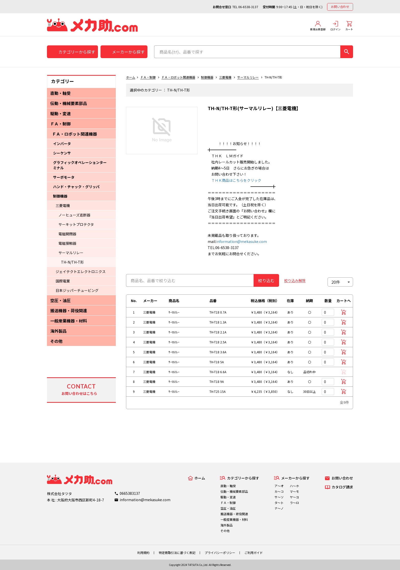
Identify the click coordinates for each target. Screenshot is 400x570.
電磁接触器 (67, 243)
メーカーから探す (128, 52)
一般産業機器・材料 (68, 321)
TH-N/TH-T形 (72, 262)
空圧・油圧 (60, 300)
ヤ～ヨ (294, 497)
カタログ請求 (342, 486)
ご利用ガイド (253, 552)
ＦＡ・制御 (60, 124)
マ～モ (294, 491)
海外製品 (58, 331)
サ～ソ (279, 497)
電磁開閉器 (67, 233)
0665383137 (130, 493)
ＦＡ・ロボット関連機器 (74, 134)
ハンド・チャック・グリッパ (76, 186)
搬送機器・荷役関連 (68, 310)
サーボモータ (63, 177)
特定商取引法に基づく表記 (177, 552)
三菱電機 (63, 205)
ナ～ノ (279, 508)
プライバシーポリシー (220, 552)
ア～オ (279, 486)
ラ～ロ (294, 502)
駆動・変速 (60, 113)
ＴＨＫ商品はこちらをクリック (234, 180)
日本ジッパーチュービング (77, 290)
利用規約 (143, 552)
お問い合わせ (340, 6)
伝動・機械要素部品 (68, 103)
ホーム (130, 77)
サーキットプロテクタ (76, 224)
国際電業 (63, 280)
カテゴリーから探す (76, 52)
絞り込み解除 (295, 280)
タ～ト (279, 502)
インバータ (62, 143)
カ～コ (279, 491)
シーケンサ (62, 153)
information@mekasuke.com (241, 241)
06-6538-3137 (248, 7)
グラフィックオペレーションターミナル (80, 165)
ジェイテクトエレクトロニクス (81, 271)
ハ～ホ (294, 486)
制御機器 (60, 196)
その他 (56, 341)
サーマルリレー (70, 252)
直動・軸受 (60, 93)
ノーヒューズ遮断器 (74, 214)
